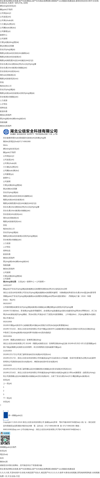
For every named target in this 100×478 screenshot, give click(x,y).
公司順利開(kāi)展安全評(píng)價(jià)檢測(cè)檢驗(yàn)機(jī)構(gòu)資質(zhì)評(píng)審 (38, 307)
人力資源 (3, 100)
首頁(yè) (6, 380)
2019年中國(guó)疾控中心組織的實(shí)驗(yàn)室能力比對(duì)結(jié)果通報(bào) (36, 325)
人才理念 (3, 104)
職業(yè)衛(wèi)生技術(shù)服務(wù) (14, 53)
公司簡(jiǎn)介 (5, 13)
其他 (2, 82)
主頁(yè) (21, 282)
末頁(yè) (6, 402)
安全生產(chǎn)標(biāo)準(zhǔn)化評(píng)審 (18, 64)
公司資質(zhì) (5, 17)
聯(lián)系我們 (5, 115)
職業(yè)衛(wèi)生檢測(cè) (10, 57)
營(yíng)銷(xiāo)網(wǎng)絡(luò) (13, 119)
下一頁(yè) (7, 398)
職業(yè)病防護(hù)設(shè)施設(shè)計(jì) (16, 60)
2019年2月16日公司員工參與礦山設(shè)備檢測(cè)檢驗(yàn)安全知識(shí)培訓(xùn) (37, 369)
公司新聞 (3, 39)
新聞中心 (3, 35)
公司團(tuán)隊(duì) (8, 28)
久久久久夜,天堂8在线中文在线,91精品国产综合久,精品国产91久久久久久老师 (31, 473)
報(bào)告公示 (6, 86)
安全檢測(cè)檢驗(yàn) (9, 97)
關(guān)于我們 (6, 9)
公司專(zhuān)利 (6, 20)
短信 (2, 458)
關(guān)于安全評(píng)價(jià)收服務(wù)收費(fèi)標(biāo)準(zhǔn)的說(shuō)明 (35, 289)
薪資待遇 (3, 111)
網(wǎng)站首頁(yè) (8, 6)
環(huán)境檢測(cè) (8, 75)
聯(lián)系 (4, 462)
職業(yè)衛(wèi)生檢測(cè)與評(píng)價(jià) (17, 93)
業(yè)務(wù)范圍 (7, 46)
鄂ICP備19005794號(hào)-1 (70, 422)
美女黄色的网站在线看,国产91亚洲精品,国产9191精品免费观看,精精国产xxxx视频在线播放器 (37, 469)
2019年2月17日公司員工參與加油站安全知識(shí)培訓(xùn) (27, 354)
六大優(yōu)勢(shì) (7, 24)
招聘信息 (3, 108)
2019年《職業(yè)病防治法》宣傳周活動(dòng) (22, 340)
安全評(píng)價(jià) (7, 49)
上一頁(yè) (7, 383)
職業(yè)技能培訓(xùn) (9, 79)
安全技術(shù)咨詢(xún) (9, 71)
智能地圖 (3, 122)
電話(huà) (4, 454)
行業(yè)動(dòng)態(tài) (9, 42)
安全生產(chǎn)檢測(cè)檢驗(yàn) (13, 68)
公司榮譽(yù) (5, 31)
